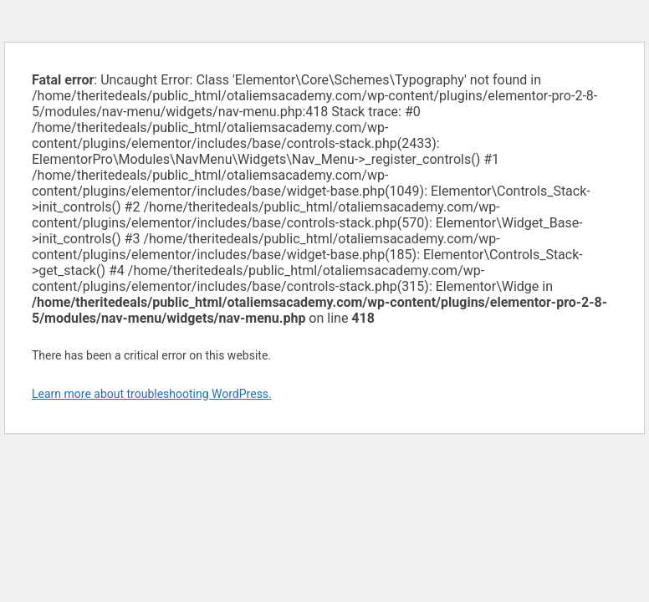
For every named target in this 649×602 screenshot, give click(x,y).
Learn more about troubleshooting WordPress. (152, 393)
